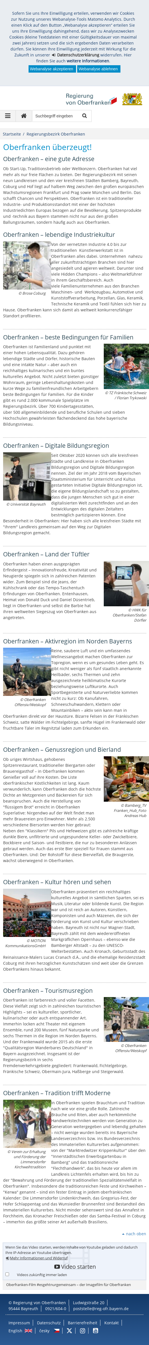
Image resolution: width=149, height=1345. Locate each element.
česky (44, 1330)
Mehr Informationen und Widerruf (39, 1258)
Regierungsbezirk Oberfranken (56, 134)
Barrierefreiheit (82, 1322)
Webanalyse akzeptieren (51, 69)
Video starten (78, 1267)
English (15, 1330)
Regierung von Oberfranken (39, 1302)
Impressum (19, 1322)
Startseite (12, 134)
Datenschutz (49, 1322)
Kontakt (111, 1322)
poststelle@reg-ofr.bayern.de (101, 1308)
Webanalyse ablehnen (98, 69)
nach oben (136, 1233)
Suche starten (84, 116)
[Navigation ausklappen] (8, 116)
